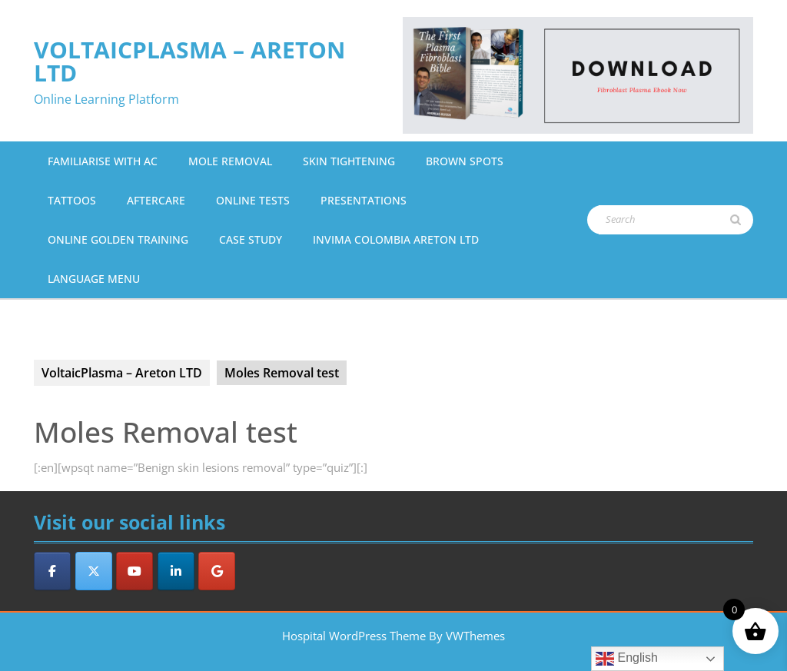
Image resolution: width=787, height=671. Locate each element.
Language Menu (94, 278)
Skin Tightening (349, 161)
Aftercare (156, 200)
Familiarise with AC (103, 161)
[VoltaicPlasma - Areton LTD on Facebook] (52, 571)
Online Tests (253, 200)
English (627, 658)
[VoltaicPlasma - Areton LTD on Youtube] (134, 571)
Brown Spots (464, 161)
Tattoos (72, 200)
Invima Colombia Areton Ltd (396, 239)
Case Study (250, 239)
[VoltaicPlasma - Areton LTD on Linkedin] (176, 571)
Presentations (363, 200)
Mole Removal (230, 161)
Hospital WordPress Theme (354, 635)
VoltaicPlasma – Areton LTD (189, 61)
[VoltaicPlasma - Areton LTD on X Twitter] (93, 571)
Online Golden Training (118, 239)
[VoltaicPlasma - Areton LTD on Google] (216, 571)
